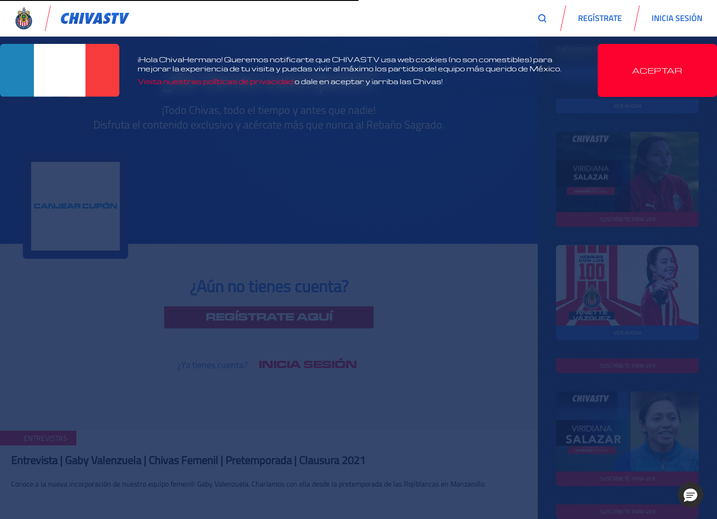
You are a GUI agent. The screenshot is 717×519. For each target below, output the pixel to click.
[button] (690, 495)
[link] (95, 18)
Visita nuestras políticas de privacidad (215, 81)
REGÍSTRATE (600, 18)
